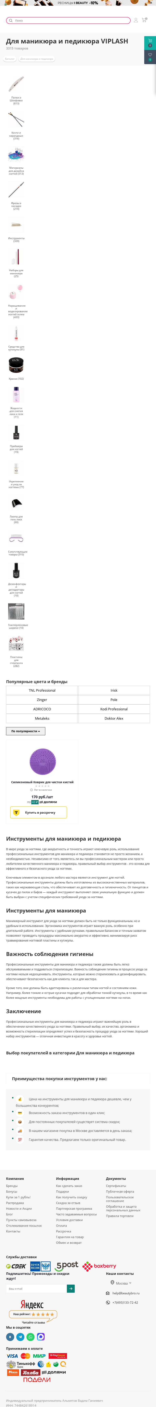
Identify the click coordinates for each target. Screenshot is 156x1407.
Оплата (61, 1225)
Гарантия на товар (70, 1237)
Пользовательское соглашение (120, 1199)
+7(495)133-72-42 (125, 1302)
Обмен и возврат (69, 1243)
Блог (9, 1214)
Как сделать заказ (69, 1186)
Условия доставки (69, 1220)
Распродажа (15, 1203)
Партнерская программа (74, 1208)
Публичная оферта (120, 1191)
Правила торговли (120, 1216)
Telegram (20, 1337)
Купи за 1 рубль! (18, 1197)
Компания (15, 1178)
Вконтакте (10, 1337)
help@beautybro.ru (126, 1293)
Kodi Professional (114, 709)
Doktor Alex (114, 718)
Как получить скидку (71, 1197)
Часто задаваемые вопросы (76, 1214)
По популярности (25, 731)
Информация (67, 1178)
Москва (119, 1283)
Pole (113, 699)
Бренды (12, 1186)
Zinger (42, 699)
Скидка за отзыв (68, 1203)
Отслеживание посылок (24, 1225)
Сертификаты (116, 1186)
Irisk (114, 690)
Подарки (62, 1191)
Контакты (13, 1231)
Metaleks (42, 718)
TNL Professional (42, 690)
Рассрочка (63, 1231)
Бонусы (11, 1191)
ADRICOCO (42, 709)
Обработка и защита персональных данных (123, 1208)
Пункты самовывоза (21, 1220)
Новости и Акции (19, 1208)
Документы (116, 1178)
